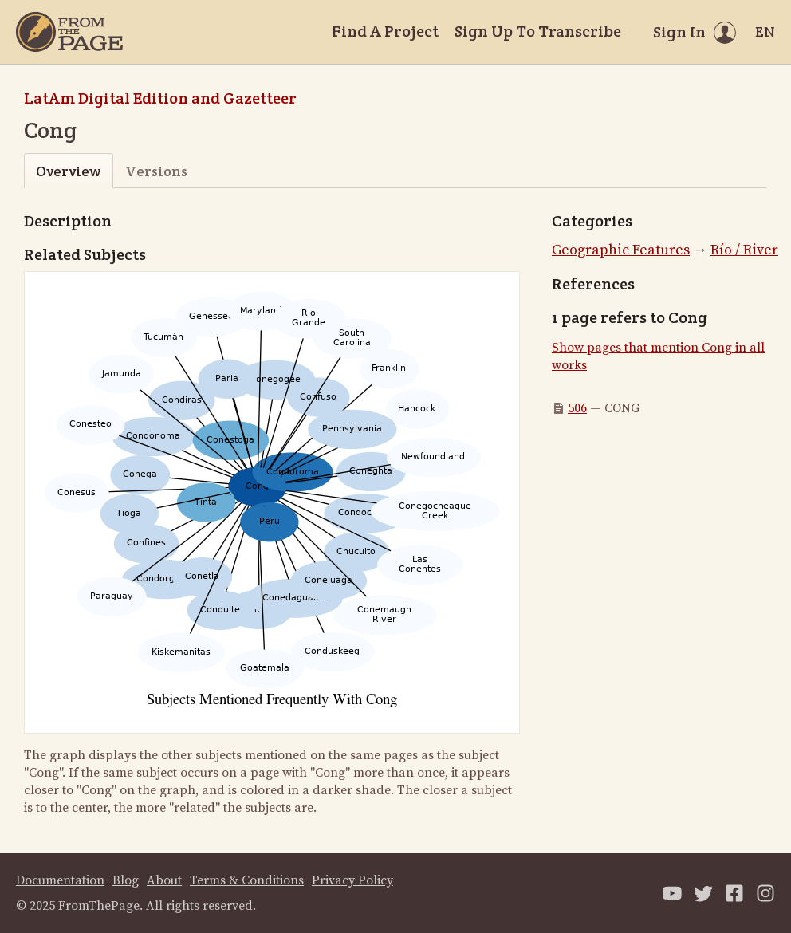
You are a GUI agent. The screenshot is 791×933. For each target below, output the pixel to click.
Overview (68, 171)
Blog (125, 880)
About (164, 880)
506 (577, 408)
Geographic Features (621, 250)
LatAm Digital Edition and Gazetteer (160, 98)
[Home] (69, 32)
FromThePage (99, 906)
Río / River (744, 250)
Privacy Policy (352, 880)
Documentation (60, 880)
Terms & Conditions (247, 880)
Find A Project (385, 31)
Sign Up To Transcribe (538, 31)
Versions (156, 171)
